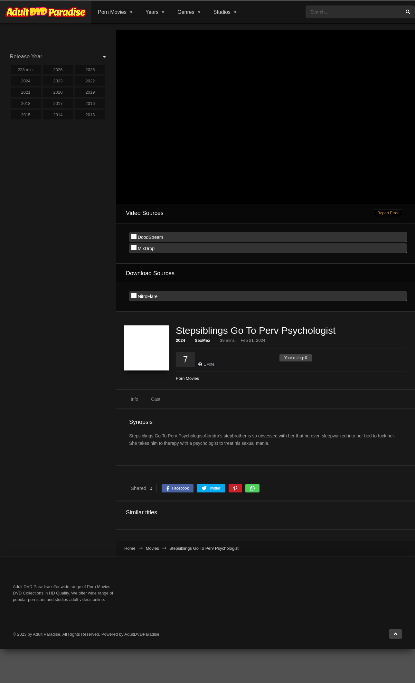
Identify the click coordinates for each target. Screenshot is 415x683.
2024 (180, 340)
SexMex (202, 340)
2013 (90, 114)
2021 (26, 92)
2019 (90, 92)
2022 (90, 81)
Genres (185, 12)
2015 (26, 114)
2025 (90, 69)
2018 (26, 103)
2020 (58, 92)
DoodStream (147, 237)
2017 (58, 103)
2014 (58, 114)
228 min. (26, 69)
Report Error (388, 213)
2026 (58, 69)
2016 (90, 103)
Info (134, 399)
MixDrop (143, 248)
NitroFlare (144, 296)
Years (152, 12)
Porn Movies (112, 12)
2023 (58, 81)
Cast (155, 399)
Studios (222, 12)
